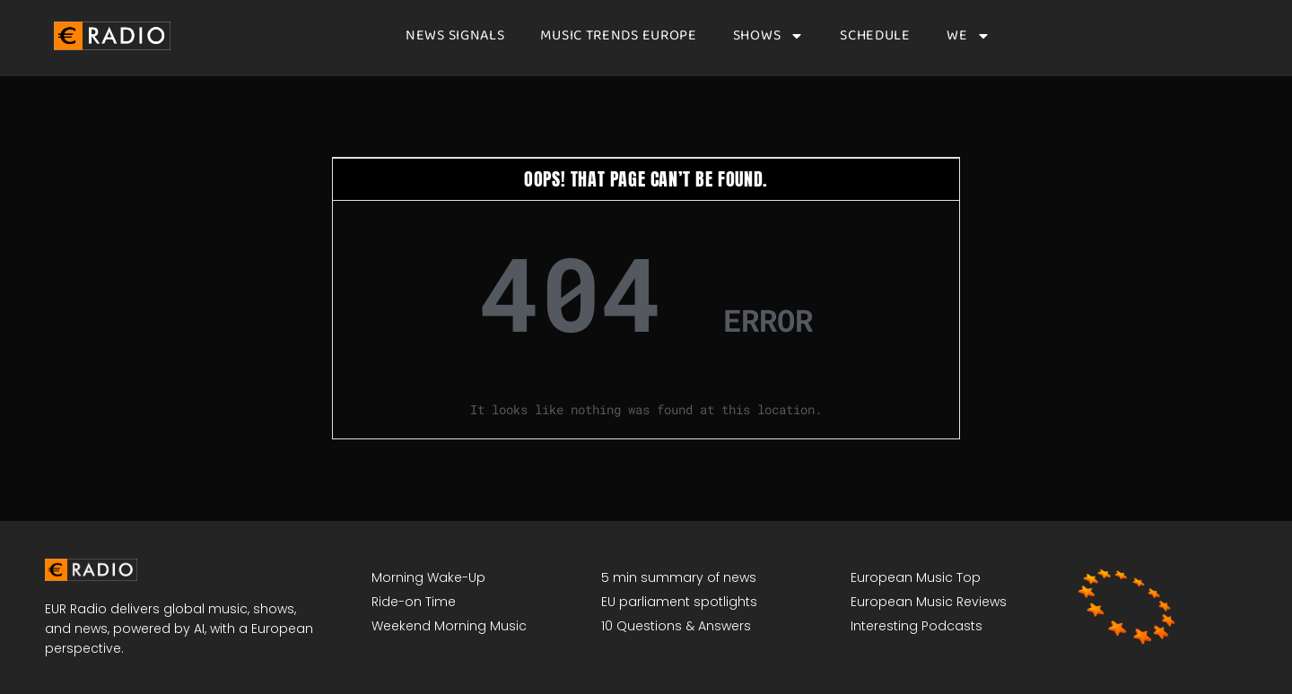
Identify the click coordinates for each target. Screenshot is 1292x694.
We (969, 36)
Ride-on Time (413, 602)
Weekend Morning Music (449, 626)
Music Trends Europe (618, 36)
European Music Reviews (929, 602)
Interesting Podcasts (916, 626)
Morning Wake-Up (428, 577)
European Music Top (916, 577)
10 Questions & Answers (676, 626)
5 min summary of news (678, 577)
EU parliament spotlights (679, 602)
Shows (769, 36)
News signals (455, 36)
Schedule (875, 36)
